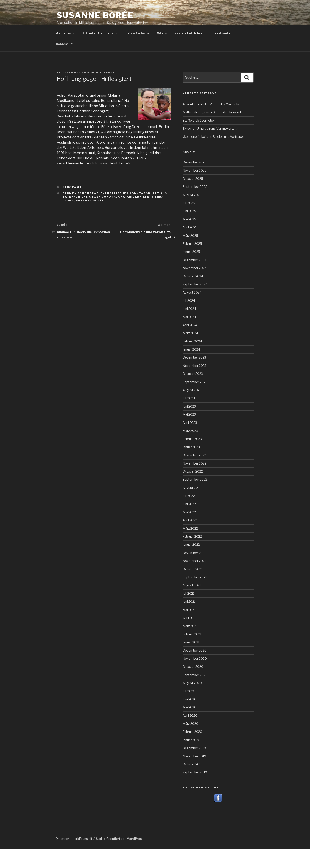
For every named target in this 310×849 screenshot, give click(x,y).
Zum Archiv (139, 33)
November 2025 (195, 170)
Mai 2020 (189, 707)
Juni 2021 (189, 601)
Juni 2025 (189, 211)
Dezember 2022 (194, 455)
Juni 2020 (189, 699)
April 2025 (190, 227)
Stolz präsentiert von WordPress (120, 839)
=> (128, 163)
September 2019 (195, 772)
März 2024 (190, 333)
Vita (162, 33)
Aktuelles (65, 33)
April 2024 (190, 325)
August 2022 (192, 488)
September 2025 (195, 186)
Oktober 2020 (193, 666)
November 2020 (195, 658)
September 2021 (195, 577)
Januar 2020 (191, 740)
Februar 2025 (192, 243)
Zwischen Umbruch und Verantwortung (210, 128)
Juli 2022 (189, 496)
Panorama (72, 187)
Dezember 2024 (194, 260)
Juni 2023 (189, 406)
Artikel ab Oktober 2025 (100, 33)
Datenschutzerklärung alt (73, 839)
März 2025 (190, 235)
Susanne (107, 72)
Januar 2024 (191, 349)
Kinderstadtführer (189, 33)
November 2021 (194, 561)
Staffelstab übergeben (199, 120)
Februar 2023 (192, 439)
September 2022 (195, 479)
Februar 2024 (192, 341)
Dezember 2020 (195, 650)
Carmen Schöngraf (80, 193)
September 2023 (195, 382)
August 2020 (192, 683)
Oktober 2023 (193, 374)
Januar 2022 (191, 544)
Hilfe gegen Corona (97, 196)
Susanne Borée (95, 15)
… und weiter (222, 33)
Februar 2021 (192, 634)
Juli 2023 (189, 398)
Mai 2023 (189, 414)
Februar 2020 (192, 731)
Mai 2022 (189, 512)
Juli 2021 (188, 593)
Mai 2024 (189, 317)
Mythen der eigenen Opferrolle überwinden (213, 112)
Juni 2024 (189, 308)
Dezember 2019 (194, 748)
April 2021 (190, 618)
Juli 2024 (189, 300)
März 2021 (190, 626)
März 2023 (190, 431)
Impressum (67, 44)
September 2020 (195, 675)
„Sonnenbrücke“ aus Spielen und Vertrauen (214, 136)
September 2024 (195, 284)
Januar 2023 (191, 447)
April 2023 (190, 422)
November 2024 (195, 268)
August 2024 (192, 292)
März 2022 (190, 528)
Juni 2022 (189, 504)
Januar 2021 (191, 642)
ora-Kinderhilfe (133, 196)
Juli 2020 (189, 691)
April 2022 (190, 520)
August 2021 (192, 585)
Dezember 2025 (194, 162)
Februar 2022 (192, 536)
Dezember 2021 (194, 553)
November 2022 (194, 463)
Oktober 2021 (192, 569)
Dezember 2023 (194, 357)
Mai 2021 (189, 610)
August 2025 (192, 195)
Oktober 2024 (193, 276)
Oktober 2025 (193, 178)
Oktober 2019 (193, 764)
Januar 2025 (191, 251)
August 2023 (192, 390)
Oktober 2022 (193, 471)
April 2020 (190, 715)
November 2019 (194, 756)
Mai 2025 (189, 219)
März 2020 (190, 723)
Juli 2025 (189, 203)
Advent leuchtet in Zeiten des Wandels (211, 104)
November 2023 (194, 365)
